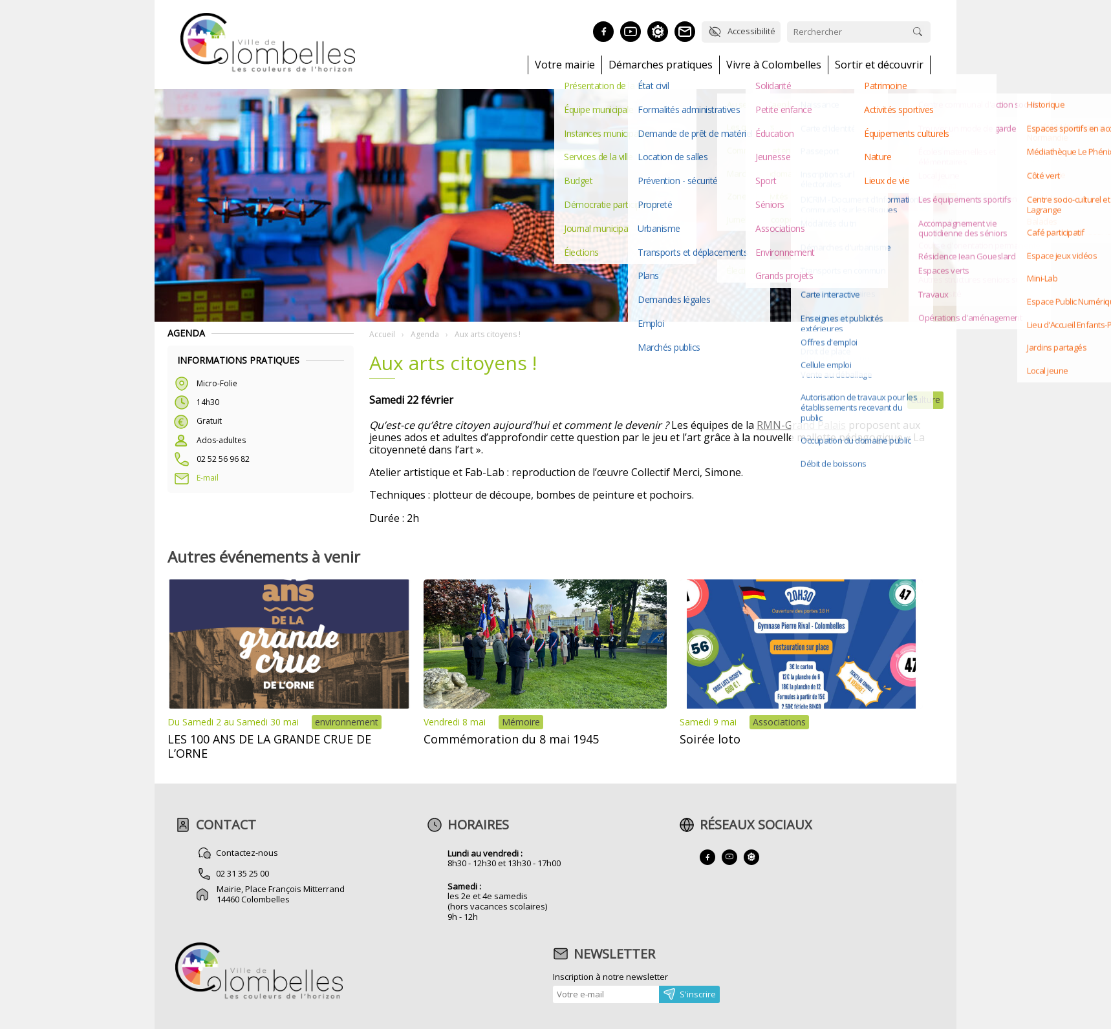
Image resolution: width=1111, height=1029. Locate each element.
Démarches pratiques (661, 65)
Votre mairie (565, 65)
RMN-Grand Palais (801, 425)
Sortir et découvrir (879, 65)
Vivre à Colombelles (773, 65)
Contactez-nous (248, 852)
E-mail (208, 477)
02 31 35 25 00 (243, 873)
